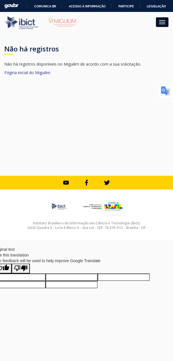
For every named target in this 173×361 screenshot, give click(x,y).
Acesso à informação (87, 6)
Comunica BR (45, 6)
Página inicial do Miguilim (27, 72)
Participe (126, 6)
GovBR (11, 6)
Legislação (156, 6)
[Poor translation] (21, 269)
